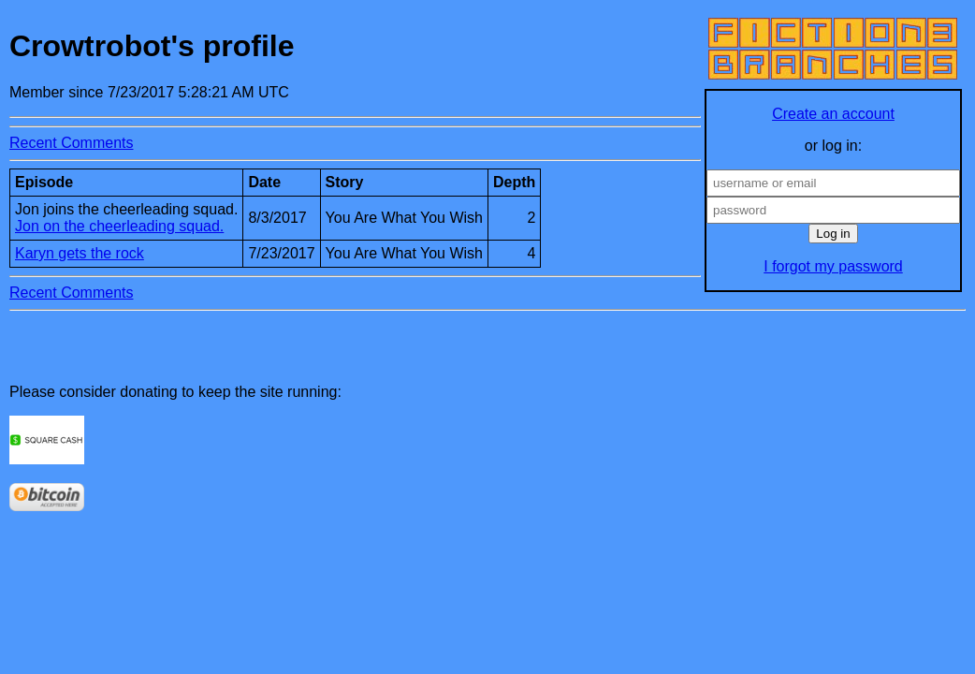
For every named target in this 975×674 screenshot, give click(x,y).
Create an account (833, 114)
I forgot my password (833, 266)
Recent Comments (71, 143)
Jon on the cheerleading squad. (119, 226)
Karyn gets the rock (79, 253)
